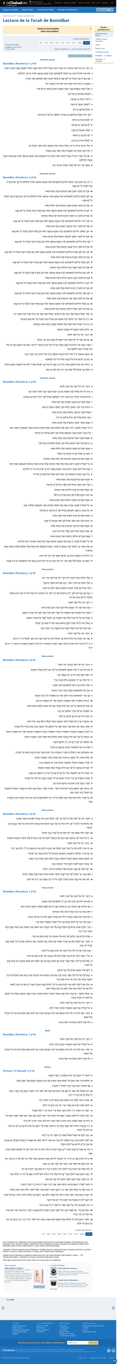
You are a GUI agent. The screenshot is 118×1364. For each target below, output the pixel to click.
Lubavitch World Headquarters (74, 1349)
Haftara (79, 43)
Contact (111, 1358)
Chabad (39, 1349)
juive (87, 1351)
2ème (46, 43)
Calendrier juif (8, 16)
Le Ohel (84, 1330)
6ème (68, 43)
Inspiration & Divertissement (67, 10)
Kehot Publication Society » (68, 1268)
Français (105, 3)
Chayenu (32, 1257)
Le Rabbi (85, 1328)
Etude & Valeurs (27, 10)
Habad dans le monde (89, 1332)
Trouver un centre (84, 3)
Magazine (15, 1334)
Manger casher (64, 1332)
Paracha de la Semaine (66, 1334)
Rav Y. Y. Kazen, (42, 1351)
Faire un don (96, 3)
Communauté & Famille (45, 10)
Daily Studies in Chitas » (14, 1268)
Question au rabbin (70, 3)
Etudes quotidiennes (25, 16)
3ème (51, 43)
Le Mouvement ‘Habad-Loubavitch (93, 1326)
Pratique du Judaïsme (10, 10)
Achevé (86, 43)
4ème (57, 43)
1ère (41, 43)
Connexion (57, 3)
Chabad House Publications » (68, 1280)
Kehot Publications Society (49, 1257)
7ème (73, 43)
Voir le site (53, 1277)
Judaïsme (72, 1351)
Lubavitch (45, 1349)
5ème (62, 43)
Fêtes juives (63, 1326)
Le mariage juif (64, 1328)
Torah (65, 1351)
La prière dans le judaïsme (67, 1336)
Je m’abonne (40, 1332)
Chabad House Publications (28, 1250)
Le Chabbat (63, 1330)
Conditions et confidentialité (97, 1358)
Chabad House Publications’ (17, 1242)
